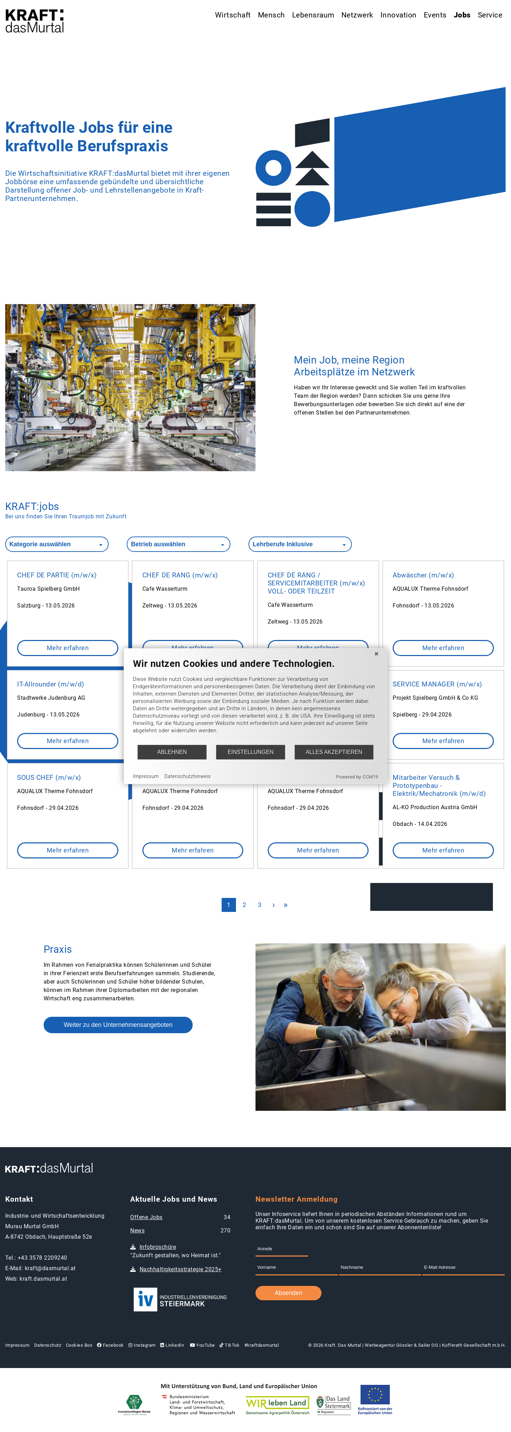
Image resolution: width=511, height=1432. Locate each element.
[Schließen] (376, 653)
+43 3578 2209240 (42, 1257)
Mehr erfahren (68, 648)
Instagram (142, 1345)
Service (490, 15)
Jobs (462, 15)
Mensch (271, 15)
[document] (255, 701)
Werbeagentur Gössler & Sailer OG (401, 1345)
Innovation (398, 15)
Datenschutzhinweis (187, 776)
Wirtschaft (233, 15)
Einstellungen (250, 752)
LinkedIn (172, 1345)
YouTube (202, 1345)
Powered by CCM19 (357, 776)
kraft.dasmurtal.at (43, 1278)
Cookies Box (79, 1345)
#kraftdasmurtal (261, 1345)
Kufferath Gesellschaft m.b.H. (474, 1345)
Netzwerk (357, 15)
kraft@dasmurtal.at (50, 1268)
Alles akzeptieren (334, 752)
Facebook (110, 1345)
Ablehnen (172, 752)
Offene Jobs (146, 1217)
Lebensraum (313, 15)
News (137, 1230)
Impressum (17, 1345)
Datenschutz (47, 1345)
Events (435, 15)
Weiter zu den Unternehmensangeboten (118, 1024)
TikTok (229, 1345)
